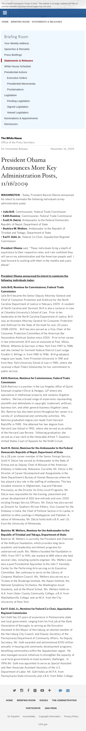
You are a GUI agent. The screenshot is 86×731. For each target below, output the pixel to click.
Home (5, 21)
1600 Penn (51, 708)
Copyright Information (49, 716)
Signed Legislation (17, 106)
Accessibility (29, 716)
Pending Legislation (18, 100)
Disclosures (11, 124)
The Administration (64, 700)
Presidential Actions (15, 72)
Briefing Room (20, 21)
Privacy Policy (71, 716)
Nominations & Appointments (21, 118)
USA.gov (43, 724)
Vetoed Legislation (17, 112)
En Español (13, 716)
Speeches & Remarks (16, 49)
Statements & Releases (47, 21)
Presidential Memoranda (21, 83)
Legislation (10, 95)
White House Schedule (17, 66)
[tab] (5, 13)
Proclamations (15, 89)
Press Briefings (13, 54)
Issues (44, 700)
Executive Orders (17, 77)
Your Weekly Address (16, 43)
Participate (33, 708)
